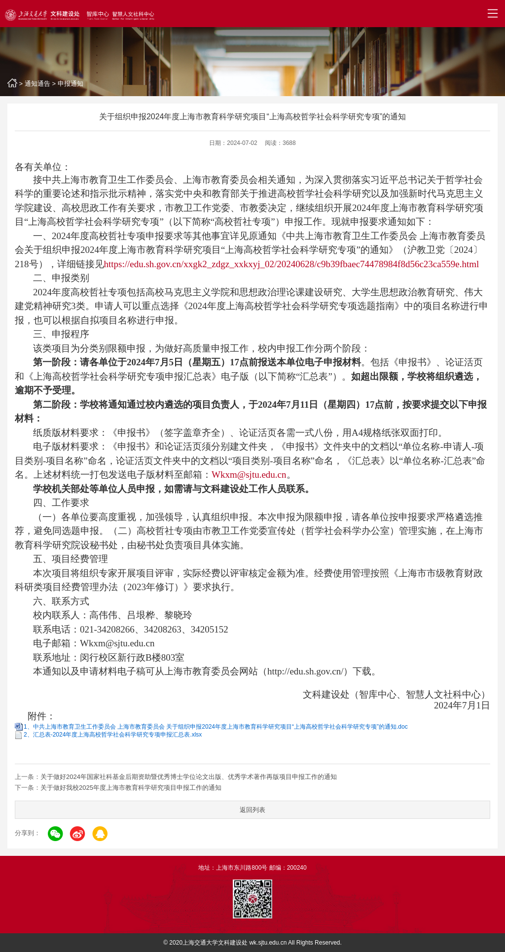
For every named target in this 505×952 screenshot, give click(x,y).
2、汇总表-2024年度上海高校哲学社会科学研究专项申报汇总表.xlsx (113, 734)
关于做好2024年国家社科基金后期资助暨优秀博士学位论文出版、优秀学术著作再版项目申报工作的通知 (188, 776)
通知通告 (37, 83)
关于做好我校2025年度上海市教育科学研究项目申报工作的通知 (130, 787)
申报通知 (70, 83)
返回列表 (252, 809)
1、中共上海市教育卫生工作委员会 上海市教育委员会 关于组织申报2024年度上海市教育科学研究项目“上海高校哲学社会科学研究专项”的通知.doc (216, 726)
